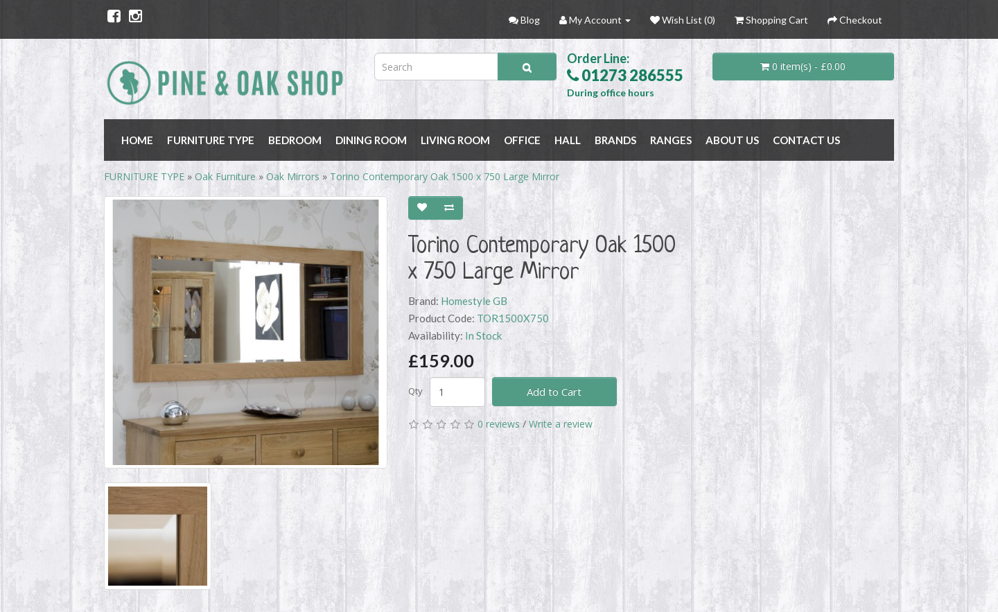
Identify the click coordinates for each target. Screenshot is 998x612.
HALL (567, 140)
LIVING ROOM (455, 140)
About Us (732, 140)
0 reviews (499, 423)
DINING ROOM (371, 140)
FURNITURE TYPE (210, 140)
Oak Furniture (225, 176)
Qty (415, 391)
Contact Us (806, 140)
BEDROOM (295, 140)
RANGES (671, 140)
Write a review (561, 423)
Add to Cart (554, 392)
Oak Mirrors (292, 176)
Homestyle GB (474, 301)
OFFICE (522, 140)
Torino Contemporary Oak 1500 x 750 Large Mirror (444, 176)
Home (137, 140)
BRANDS (615, 140)
